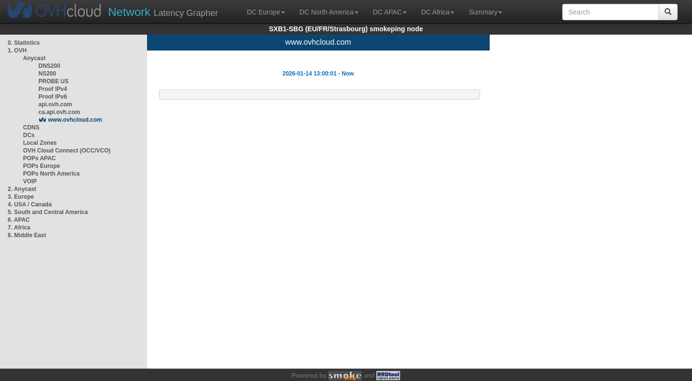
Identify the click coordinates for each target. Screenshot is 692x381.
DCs (29, 135)
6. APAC (19, 219)
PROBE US (53, 81)
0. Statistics (24, 42)
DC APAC (390, 12)
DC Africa (437, 12)
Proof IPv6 (52, 96)
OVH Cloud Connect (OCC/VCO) (67, 150)
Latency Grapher (163, 11)
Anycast (34, 58)
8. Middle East (27, 235)
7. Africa (19, 227)
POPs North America (51, 173)
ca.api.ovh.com (59, 112)
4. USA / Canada (30, 204)
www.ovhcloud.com (75, 119)
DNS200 (49, 66)
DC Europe (266, 12)
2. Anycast (22, 189)
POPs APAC (39, 158)
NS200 (47, 73)
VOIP (30, 181)
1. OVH (17, 50)
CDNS (31, 127)
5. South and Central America (48, 212)
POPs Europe (41, 166)
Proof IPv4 (52, 89)
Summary (485, 12)
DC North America (328, 12)
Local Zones (40, 143)
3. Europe (21, 196)
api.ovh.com (55, 104)
